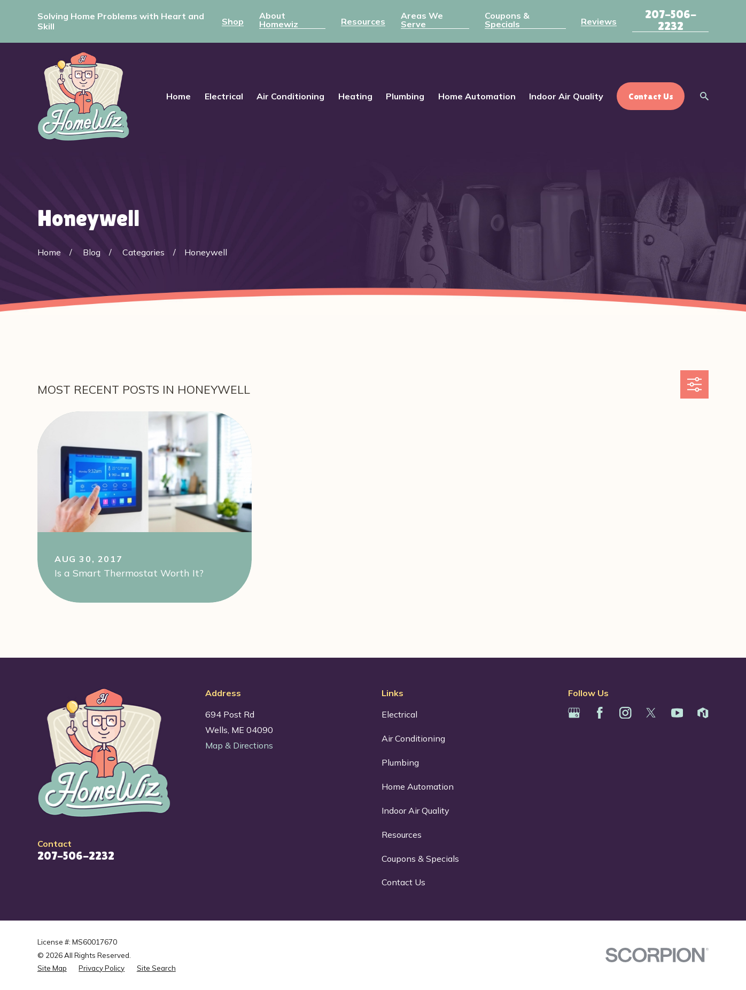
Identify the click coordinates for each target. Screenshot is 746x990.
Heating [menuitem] (355, 96)
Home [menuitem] (178, 96)
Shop (233, 21)
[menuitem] (52, 968)
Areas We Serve (422, 19)
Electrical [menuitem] (224, 96)
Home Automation (418, 786)
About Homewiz (278, 19)
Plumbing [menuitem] (405, 96)
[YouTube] (677, 713)
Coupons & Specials (507, 19)
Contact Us (403, 882)
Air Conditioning (413, 738)
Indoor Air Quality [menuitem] (566, 96)
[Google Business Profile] (574, 713)
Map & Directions (239, 745)
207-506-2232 (670, 20)
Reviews (599, 21)
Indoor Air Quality (415, 810)
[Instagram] (625, 713)
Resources (363, 21)
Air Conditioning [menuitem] (290, 96)
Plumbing (400, 762)
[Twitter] (651, 713)
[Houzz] (703, 713)
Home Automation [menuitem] (477, 96)
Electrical (399, 714)
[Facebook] (599, 713)
